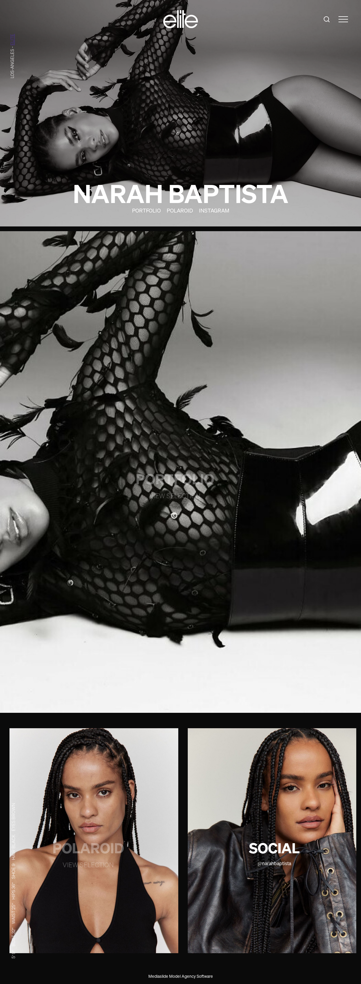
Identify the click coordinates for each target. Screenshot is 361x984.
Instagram (214, 210)
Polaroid (180, 210)
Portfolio (146, 210)
